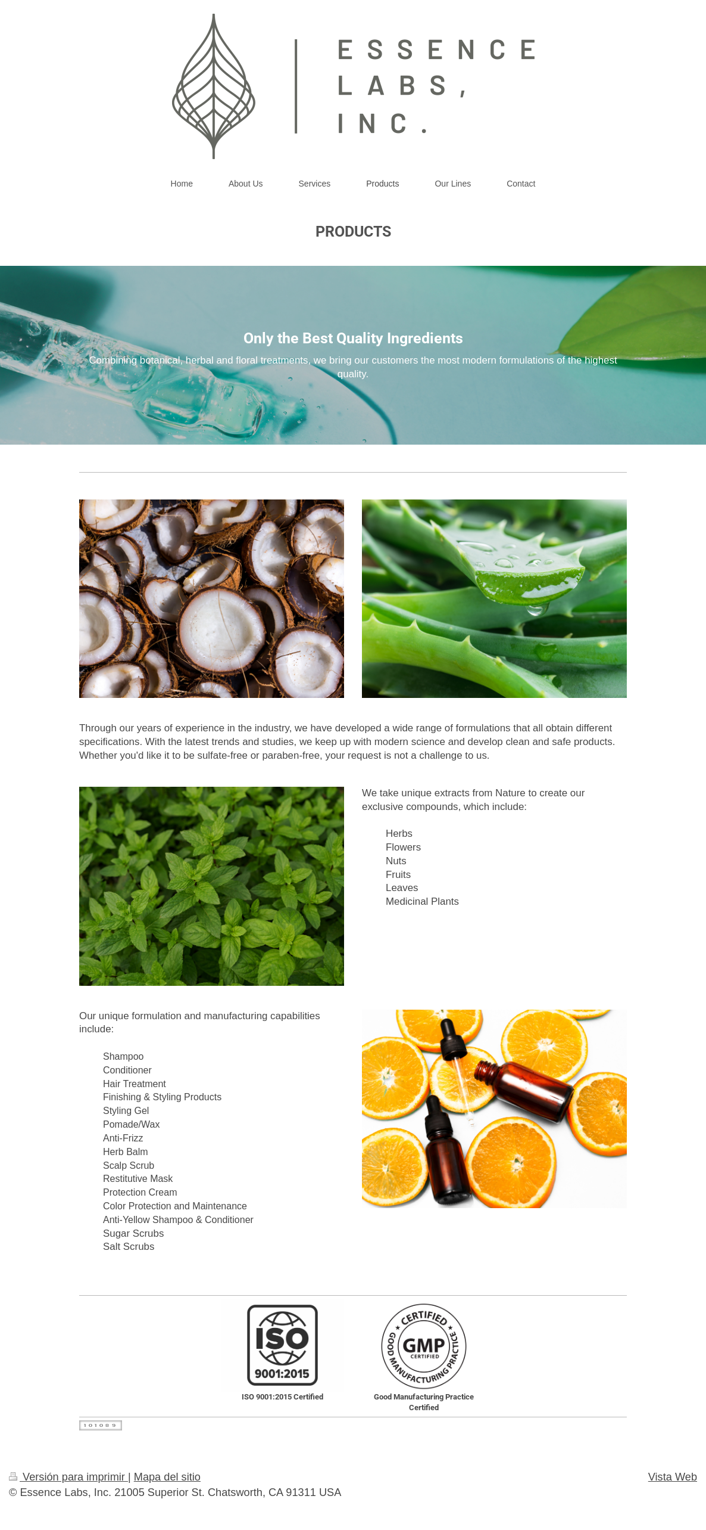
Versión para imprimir (68, 1477)
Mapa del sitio (167, 1477)
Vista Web (672, 1477)
